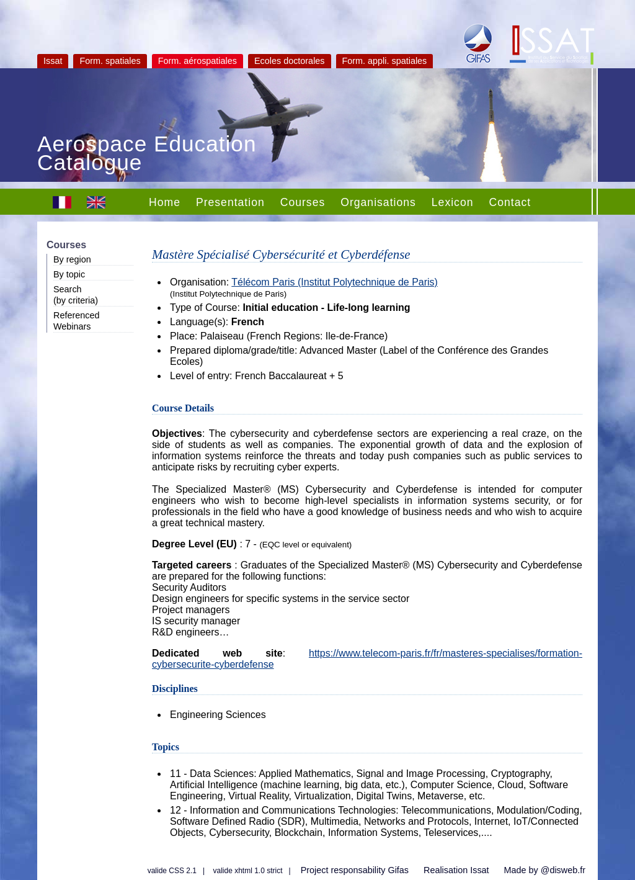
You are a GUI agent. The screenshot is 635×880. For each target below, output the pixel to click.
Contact (510, 202)
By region (72, 259)
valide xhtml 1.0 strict (248, 870)
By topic (69, 274)
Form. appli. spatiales (384, 61)
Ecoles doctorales (289, 61)
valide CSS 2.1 (172, 870)
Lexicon (453, 202)
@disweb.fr (563, 870)
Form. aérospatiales (197, 61)
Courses (303, 202)
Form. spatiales (109, 61)
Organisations (378, 202)
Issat (52, 61)
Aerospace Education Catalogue (147, 154)
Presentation (230, 202)
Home (164, 202)
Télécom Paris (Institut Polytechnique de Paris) (334, 282)
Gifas (398, 870)
